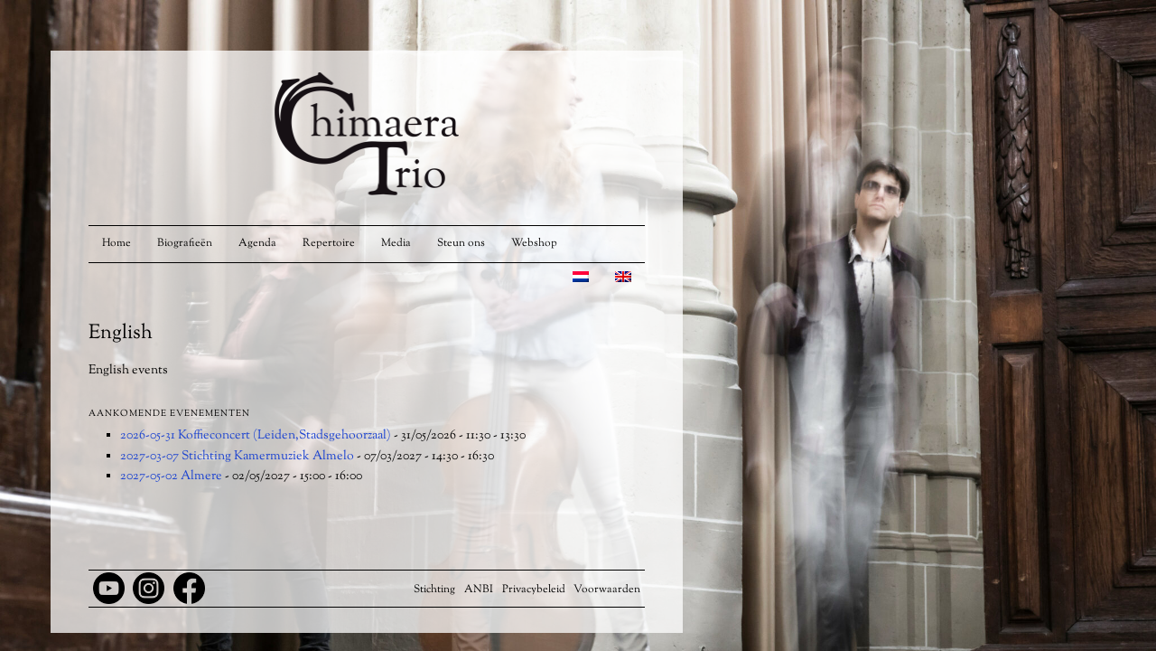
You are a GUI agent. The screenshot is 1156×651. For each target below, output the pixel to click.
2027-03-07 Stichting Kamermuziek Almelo (237, 457)
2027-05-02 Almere (171, 476)
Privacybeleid (533, 589)
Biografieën (184, 243)
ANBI (478, 589)
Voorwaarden (606, 589)
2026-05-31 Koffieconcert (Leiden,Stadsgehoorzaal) (255, 436)
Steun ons (461, 243)
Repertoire (329, 243)
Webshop (534, 243)
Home (116, 243)
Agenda (257, 243)
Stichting (434, 589)
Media (396, 243)
